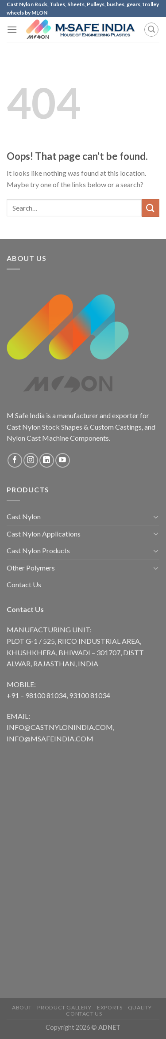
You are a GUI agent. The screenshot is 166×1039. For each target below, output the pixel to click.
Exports (109, 1007)
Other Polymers (31, 567)
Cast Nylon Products (38, 550)
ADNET (109, 1027)
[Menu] (12, 29)
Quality (140, 1007)
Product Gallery (64, 1007)
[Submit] (150, 207)
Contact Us (24, 584)
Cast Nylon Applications (44, 533)
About (22, 1007)
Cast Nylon (24, 516)
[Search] (151, 30)
